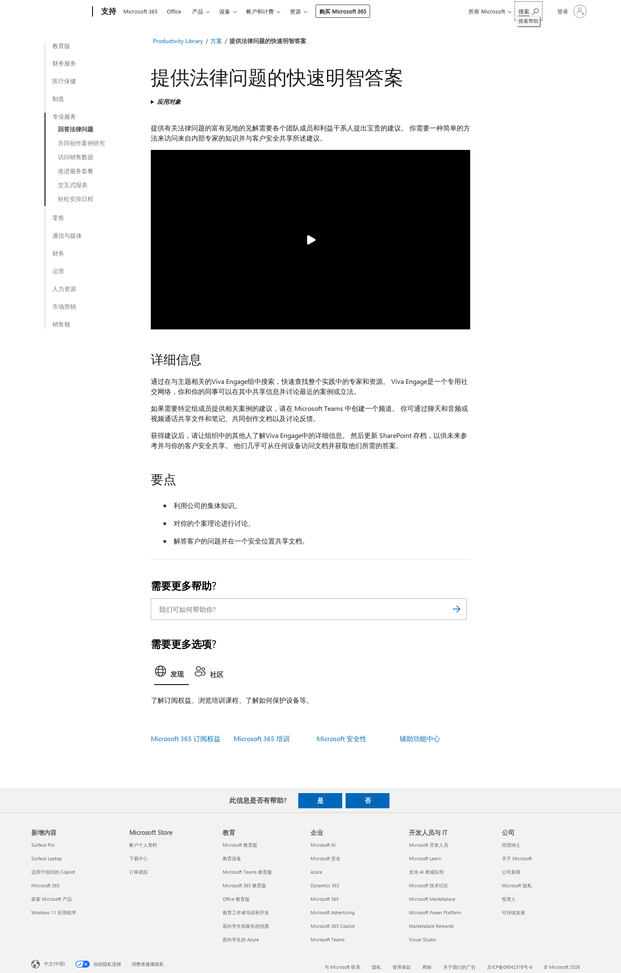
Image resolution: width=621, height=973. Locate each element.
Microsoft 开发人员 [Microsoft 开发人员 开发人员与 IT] (428, 845)
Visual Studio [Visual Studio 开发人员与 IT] (422, 939)
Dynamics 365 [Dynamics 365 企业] (324, 885)
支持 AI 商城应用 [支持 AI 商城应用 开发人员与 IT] (426, 872)
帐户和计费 (260, 11)
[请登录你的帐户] (571, 11)
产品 (197, 11)
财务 (58, 253)
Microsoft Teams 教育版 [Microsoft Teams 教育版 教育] (247, 872)
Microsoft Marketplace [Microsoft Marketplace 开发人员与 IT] (432, 899)
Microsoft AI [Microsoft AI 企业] (322, 845)
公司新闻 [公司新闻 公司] (511, 872)
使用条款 (401, 967)
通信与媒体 (67, 235)
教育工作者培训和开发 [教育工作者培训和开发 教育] (246, 912)
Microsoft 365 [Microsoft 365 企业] (324, 899)
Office (174, 11)
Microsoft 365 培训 (262, 738)
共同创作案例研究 (81, 143)
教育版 (61, 46)
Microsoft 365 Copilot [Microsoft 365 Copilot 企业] (332, 926)
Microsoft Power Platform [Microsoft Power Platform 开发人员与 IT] (435, 912)
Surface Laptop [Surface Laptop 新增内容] (46, 858)
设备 (224, 11)
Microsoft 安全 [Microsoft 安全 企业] (325, 858)
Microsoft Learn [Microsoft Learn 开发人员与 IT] (425, 858)
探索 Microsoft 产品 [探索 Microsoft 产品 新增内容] (51, 899)
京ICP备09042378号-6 (509, 967)
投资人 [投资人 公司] (509, 899)
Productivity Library (178, 41)
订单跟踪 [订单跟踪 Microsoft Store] (138, 872)
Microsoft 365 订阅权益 (186, 738)
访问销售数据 (75, 157)
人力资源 (64, 289)
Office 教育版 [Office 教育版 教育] (236, 899)
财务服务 (64, 63)
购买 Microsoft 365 (342, 11)
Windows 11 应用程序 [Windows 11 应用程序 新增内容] (53, 912)
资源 (295, 11)
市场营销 (64, 306)
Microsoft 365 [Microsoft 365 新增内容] (45, 885)
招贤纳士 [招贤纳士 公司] (511, 845)
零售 (58, 218)
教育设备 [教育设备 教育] (232, 858)
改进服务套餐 (75, 171)
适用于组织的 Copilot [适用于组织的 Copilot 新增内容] (53, 872)
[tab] (171, 673)
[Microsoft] (60, 11)
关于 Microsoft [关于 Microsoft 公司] (517, 858)
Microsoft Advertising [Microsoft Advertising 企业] (332, 912)
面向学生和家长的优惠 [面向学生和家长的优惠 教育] (246, 926)
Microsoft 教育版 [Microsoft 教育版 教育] (240, 845)
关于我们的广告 (459, 967)
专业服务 (64, 116)
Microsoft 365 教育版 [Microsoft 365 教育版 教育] (244, 885)
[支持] (108, 11)
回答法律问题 (75, 129)
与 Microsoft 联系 (342, 967)
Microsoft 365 (140, 11)
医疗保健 (64, 81)
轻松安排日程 (75, 199)
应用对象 (169, 102)
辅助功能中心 (420, 738)
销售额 (61, 324)
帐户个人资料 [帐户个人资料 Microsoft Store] (143, 845)
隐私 (376, 967)
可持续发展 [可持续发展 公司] (513, 912)
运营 (58, 271)
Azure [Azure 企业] (316, 872)
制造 (58, 99)
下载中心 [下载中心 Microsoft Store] (138, 858)
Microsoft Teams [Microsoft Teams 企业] (327, 939)
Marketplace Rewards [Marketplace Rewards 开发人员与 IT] (431, 926)
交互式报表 (72, 185)
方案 (216, 41)
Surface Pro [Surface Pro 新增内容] (42, 845)
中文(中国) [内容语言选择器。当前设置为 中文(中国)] (54, 963)
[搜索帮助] (528, 10)
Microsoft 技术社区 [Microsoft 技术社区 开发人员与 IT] (428, 885)
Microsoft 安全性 (342, 738)
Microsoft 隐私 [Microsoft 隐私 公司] (517, 885)
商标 (427, 967)
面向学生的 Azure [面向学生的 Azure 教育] (241, 939)
